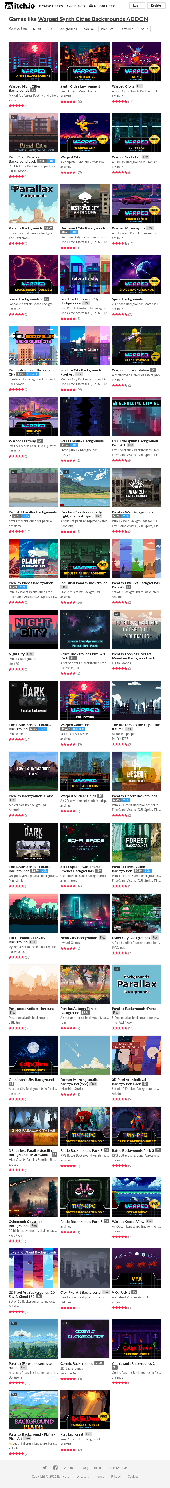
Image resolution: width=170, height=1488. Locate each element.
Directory (82, 1476)
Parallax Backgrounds (25, 228)
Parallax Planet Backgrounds (31, 583)
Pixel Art (107, 29)
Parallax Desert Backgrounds (134, 796)
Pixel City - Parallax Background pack (24, 159)
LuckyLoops (17, 951)
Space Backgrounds (127, 299)
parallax (89, 29)
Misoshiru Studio (71, 1089)
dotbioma (15, 526)
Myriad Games (70, 942)
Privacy (116, 1476)
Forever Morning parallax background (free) (79, 1081)
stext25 (14, 663)
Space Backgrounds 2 (25, 299)
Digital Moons (18, 171)
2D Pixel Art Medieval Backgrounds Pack (129, 1081)
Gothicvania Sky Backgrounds (32, 1079)
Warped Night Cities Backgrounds (25, 88)
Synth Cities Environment (80, 86)
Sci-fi (144, 29)
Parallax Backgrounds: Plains (31, 796)
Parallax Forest (71, 1434)
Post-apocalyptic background (31, 1008)
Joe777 (65, 455)
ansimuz (14, 100)
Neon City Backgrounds (78, 937)
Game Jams (76, 6)
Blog (98, 1468)
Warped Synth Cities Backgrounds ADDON (93, 18)
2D (50, 29)
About (69, 1468)
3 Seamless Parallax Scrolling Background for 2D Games (31, 1152)
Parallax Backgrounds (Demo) (134, 1008)
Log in (137, 5)
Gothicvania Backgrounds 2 (133, 1363)
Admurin (14, 810)
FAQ (84, 1468)
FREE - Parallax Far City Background (27, 939)
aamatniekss (68, 880)
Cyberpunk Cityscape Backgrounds (25, 1223)
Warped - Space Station (130, 370)
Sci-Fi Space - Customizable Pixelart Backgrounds (82, 868)
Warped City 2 (123, 86)
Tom (63, 1022)
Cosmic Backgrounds (76, 1363)
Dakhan (65, 1302)
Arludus (117, 597)
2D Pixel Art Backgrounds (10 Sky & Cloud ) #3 (32, 1294)
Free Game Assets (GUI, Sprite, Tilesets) (85, 242)
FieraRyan (15, 1235)
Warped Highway (22, 441)
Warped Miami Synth (128, 228)
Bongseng (66, 526)
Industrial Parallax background (83, 583)
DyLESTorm (17, 384)
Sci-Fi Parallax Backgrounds (82, 441)
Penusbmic (16, 734)
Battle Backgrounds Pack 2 (133, 1150)
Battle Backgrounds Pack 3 (81, 1150)
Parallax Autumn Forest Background (78, 1010)
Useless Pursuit (70, 668)
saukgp (13, 1164)
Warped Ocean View (128, 1221)
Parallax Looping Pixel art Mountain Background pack (133, 656)
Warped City (70, 157)
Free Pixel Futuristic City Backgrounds (79, 301)
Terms (100, 1476)
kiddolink (15, 1448)
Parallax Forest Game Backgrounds (128, 868)
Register (156, 5)
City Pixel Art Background (80, 1292)
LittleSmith (16, 1022)
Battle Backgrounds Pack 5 (81, 1221)
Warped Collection (75, 725)
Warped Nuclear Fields (78, 796)
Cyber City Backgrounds (131, 937)
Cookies (133, 1476)
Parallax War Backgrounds (132, 512)
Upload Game (102, 6)
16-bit (36, 29)
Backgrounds (68, 29)
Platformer (127, 29)
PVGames (118, 947)
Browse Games (51, 6)
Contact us (118, 1468)
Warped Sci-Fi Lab (126, 157)
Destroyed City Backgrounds (82, 228)
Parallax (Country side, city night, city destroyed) (81, 514)
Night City (17, 654)
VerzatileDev (68, 1373)
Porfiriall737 (120, 738)
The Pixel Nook (19, 238)
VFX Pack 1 (121, 1292)
